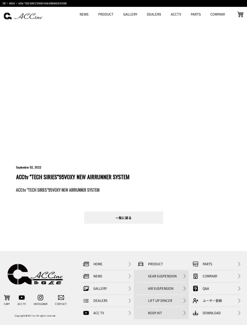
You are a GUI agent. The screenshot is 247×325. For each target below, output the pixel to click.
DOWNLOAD (206, 313)
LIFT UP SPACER (160, 300)
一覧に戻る (123, 217)
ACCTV (176, 14)
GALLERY (130, 14)
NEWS (84, 14)
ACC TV (93, 313)
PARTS (196, 14)
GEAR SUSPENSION (162, 276)
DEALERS (154, 14)
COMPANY (217, 14)
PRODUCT (106, 14)
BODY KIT (155, 313)
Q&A (200, 289)
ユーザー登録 (207, 301)
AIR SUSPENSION (160, 288)
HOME (92, 264)
